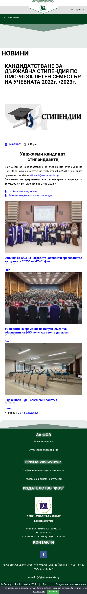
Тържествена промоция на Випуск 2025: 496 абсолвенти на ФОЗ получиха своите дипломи (36, 330)
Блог (45, 584)
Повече (8, 270)
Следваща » (33, 412)
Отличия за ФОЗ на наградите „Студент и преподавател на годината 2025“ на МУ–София (43, 259)
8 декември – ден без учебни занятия (31, 400)
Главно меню (11, 17)
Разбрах (53, 592)
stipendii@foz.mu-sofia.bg (44, 175)
